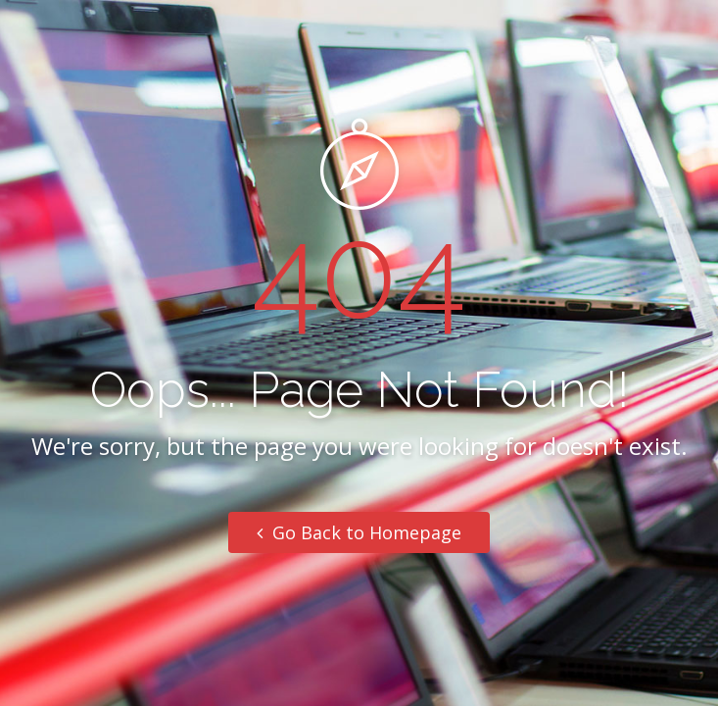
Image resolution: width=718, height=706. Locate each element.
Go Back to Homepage (359, 532)
